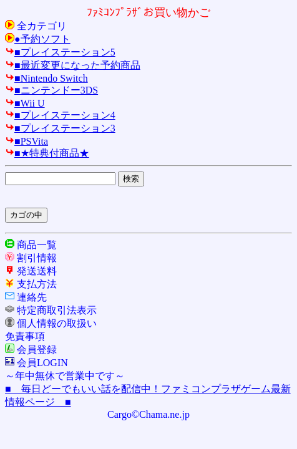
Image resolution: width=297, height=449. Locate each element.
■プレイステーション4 (60, 115)
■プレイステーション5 (60, 52)
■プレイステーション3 (60, 128)
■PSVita (26, 141)
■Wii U (25, 103)
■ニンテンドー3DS (51, 90)
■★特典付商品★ (47, 153)
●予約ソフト (38, 39)
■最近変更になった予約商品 (72, 65)
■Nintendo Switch (46, 78)
